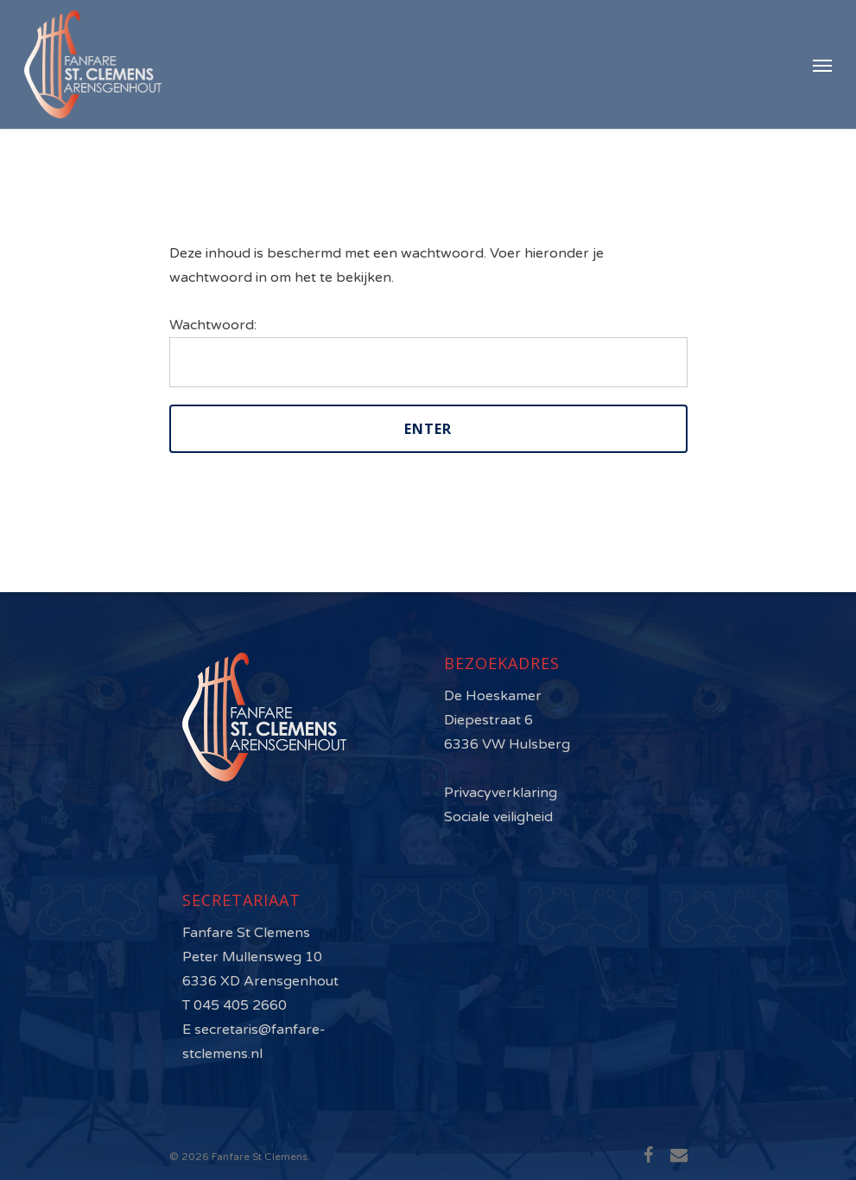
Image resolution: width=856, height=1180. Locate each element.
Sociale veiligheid (498, 817)
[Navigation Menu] (822, 64)
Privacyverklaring (500, 792)
